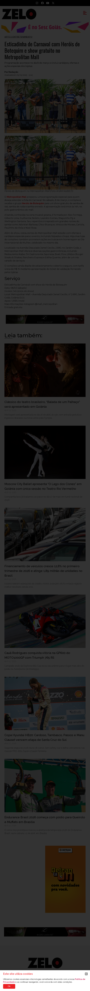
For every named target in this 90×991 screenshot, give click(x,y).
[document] (45, 495)
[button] (86, 974)
